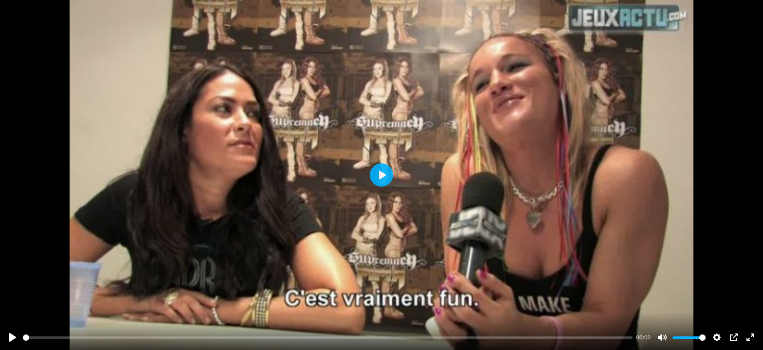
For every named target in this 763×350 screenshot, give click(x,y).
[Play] (12, 337)
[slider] (328, 337)
